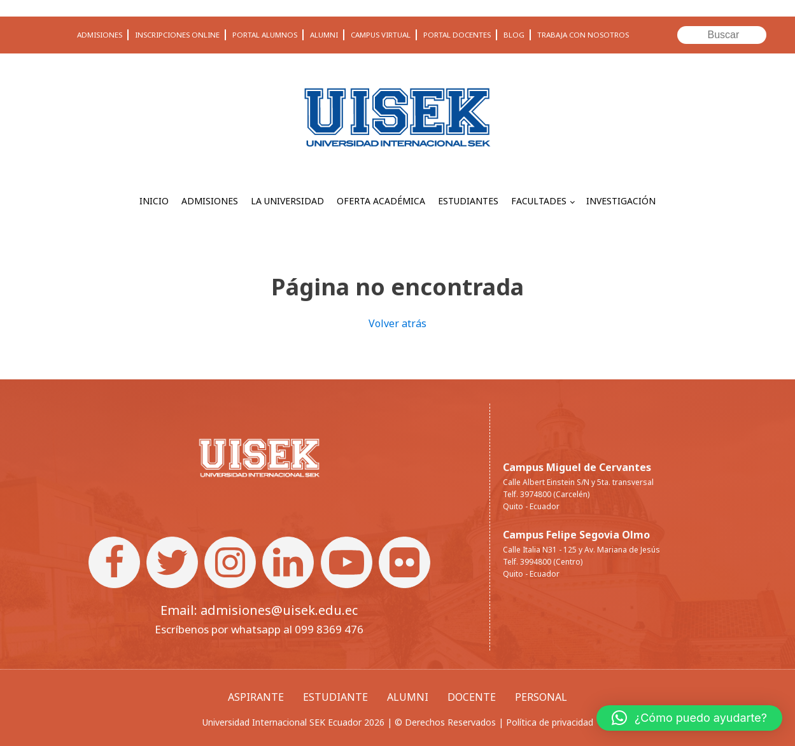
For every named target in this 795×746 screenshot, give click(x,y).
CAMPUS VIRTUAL (381, 34)
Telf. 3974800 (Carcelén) (546, 494)
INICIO (154, 201)
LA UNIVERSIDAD (287, 201)
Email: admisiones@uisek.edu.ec (259, 610)
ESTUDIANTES (468, 201)
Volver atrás (397, 323)
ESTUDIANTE (335, 697)
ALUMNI (324, 34)
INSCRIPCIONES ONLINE (177, 34)
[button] (689, 718)
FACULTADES (538, 201)
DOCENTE (471, 697)
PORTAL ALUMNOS (264, 34)
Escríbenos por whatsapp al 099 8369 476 (259, 629)
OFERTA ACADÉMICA (381, 201)
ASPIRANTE (256, 697)
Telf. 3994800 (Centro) (542, 561)
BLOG (513, 34)
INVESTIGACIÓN (621, 201)
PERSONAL (541, 697)
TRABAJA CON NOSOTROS (583, 34)
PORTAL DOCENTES (457, 34)
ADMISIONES (99, 34)
